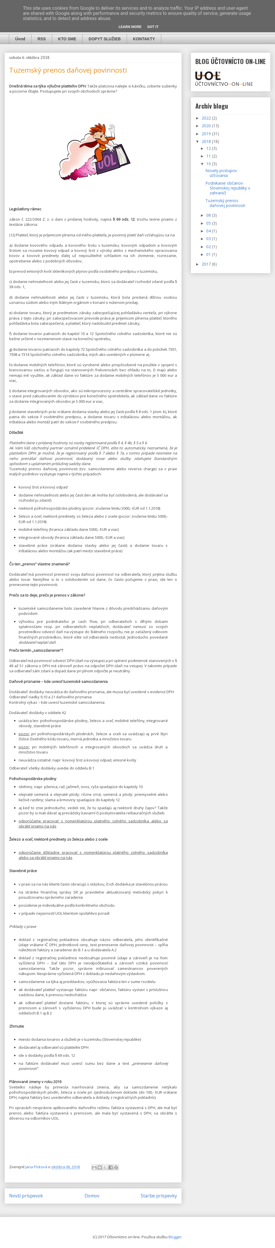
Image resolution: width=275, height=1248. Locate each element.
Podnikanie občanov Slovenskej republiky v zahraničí (227, 188)
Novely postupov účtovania (221, 173)
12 (209, 148)
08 (209, 215)
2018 (207, 141)
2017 (207, 264)
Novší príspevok (26, 1196)
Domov (92, 1196)
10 (209, 163)
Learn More (130, 27)
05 (209, 223)
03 (209, 238)
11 (209, 156)
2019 (207, 133)
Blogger (175, 1236)
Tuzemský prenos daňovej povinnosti (225, 203)
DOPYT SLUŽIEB (105, 39)
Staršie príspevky (159, 1196)
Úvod (20, 39)
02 (209, 246)
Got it (153, 27)
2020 (207, 125)
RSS (42, 39)
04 (209, 231)
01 (209, 254)
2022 (207, 118)
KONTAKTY (144, 39)
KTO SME (67, 39)
